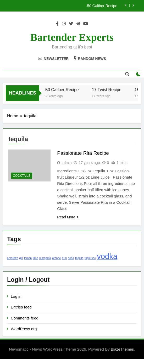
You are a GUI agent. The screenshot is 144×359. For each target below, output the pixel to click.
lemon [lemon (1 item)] (28, 257)
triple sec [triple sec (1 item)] (90, 257)
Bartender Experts (72, 37)
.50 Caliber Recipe (101, 6)
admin (66, 163)
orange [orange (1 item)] (56, 257)
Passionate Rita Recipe (83, 153)
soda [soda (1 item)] (71, 257)
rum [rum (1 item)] (64, 257)
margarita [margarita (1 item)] (45, 257)
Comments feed (24, 318)
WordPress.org (24, 329)
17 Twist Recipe (110, 89)
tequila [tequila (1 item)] (79, 257)
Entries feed (21, 307)
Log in (16, 296)
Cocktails (21, 176)
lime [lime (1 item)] (35, 257)
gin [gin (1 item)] (21, 257)
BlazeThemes (122, 349)
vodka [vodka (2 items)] (107, 256)
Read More (67, 217)
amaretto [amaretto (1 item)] (12, 257)
